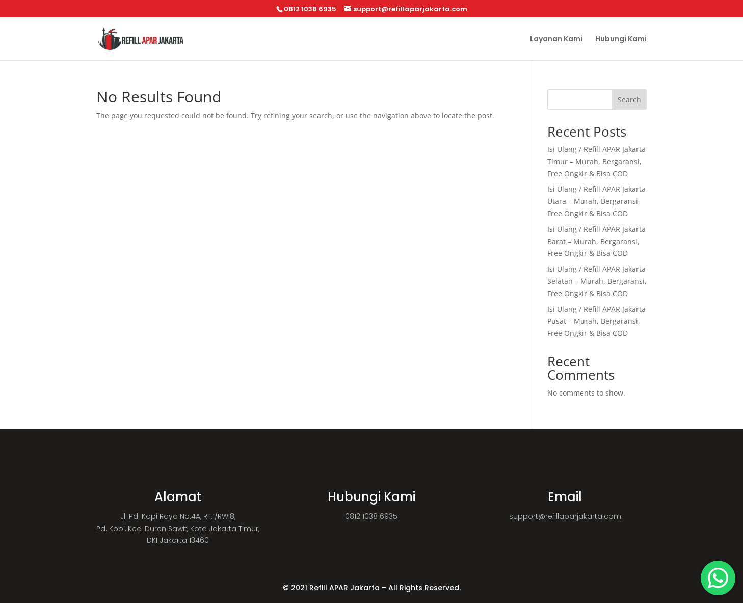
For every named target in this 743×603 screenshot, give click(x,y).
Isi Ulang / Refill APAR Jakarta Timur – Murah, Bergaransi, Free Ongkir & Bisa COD (596, 161)
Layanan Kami (556, 39)
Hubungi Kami (621, 39)
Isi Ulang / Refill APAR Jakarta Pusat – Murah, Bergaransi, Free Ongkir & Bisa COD (596, 321)
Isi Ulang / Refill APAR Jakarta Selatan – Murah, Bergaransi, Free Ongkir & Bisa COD (597, 281)
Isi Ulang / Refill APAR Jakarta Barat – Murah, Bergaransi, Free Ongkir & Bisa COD (596, 241)
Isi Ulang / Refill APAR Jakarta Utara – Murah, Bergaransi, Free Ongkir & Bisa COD (596, 201)
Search (629, 99)
